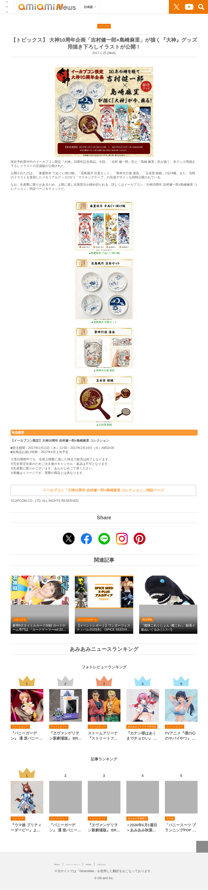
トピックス (104, 26)
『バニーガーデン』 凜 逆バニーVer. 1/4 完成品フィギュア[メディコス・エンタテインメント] (27, 736)
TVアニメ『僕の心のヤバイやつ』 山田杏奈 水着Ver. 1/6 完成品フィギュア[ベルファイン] (181, 736)
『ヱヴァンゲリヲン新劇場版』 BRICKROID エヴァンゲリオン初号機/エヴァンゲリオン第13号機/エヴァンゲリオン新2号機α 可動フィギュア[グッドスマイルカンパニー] (65, 736)
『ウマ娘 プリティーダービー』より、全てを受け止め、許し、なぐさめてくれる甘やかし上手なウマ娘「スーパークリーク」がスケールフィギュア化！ (26, 828)
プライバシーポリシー (88, 864)
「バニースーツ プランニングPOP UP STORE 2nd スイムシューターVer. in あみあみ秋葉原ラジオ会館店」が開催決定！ (181, 828)
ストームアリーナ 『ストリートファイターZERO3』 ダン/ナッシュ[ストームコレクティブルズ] (104, 736)
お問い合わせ (138, 864)
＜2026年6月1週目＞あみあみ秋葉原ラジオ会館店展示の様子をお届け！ (141, 828)
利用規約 (117, 864)
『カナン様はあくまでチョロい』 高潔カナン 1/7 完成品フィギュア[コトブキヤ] (141, 736)
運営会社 (60, 864)
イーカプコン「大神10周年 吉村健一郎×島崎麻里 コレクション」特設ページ (103, 490)
